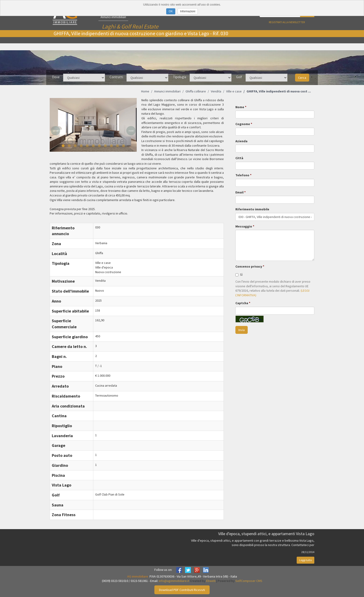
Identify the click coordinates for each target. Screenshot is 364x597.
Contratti (116, 77)
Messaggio (243, 226)
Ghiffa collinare (195, 91)
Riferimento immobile (252, 209)
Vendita (216, 91)
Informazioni (187, 11)
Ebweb (211, 581)
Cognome (242, 124)
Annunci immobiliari (113, 17)
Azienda (241, 141)
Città (239, 158)
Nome (239, 107)
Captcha (241, 303)
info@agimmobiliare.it (174, 581)
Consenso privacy (248, 266)
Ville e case (234, 91)
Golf (239, 77)
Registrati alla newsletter (287, 22)
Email (239, 192)
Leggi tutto (305, 560)
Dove (56, 77)
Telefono (242, 175)
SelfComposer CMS (248, 581)
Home (145, 91)
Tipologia (179, 77)
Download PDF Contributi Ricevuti (182, 590)
